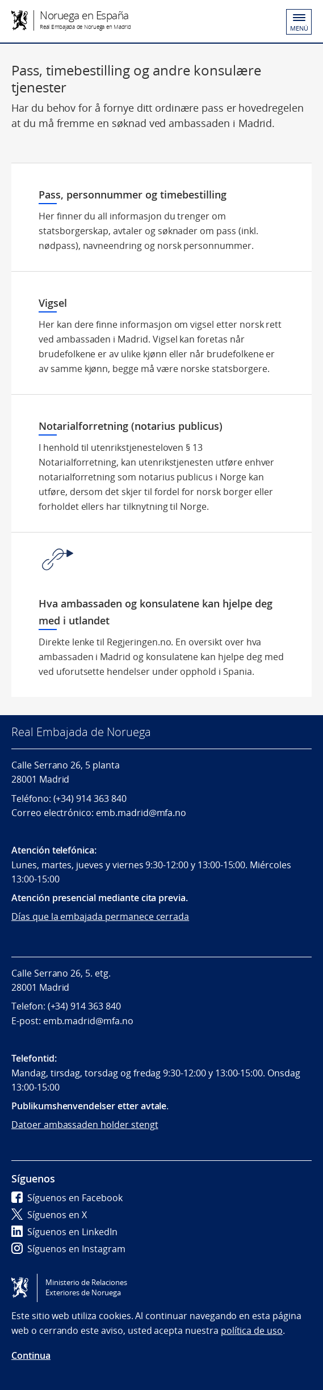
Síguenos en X (49, 1215)
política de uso (252, 1330)
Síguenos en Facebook (67, 1198)
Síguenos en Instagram (68, 1249)
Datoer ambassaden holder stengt (84, 1124)
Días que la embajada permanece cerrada (100, 916)
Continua (31, 1355)
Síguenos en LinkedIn (64, 1232)
